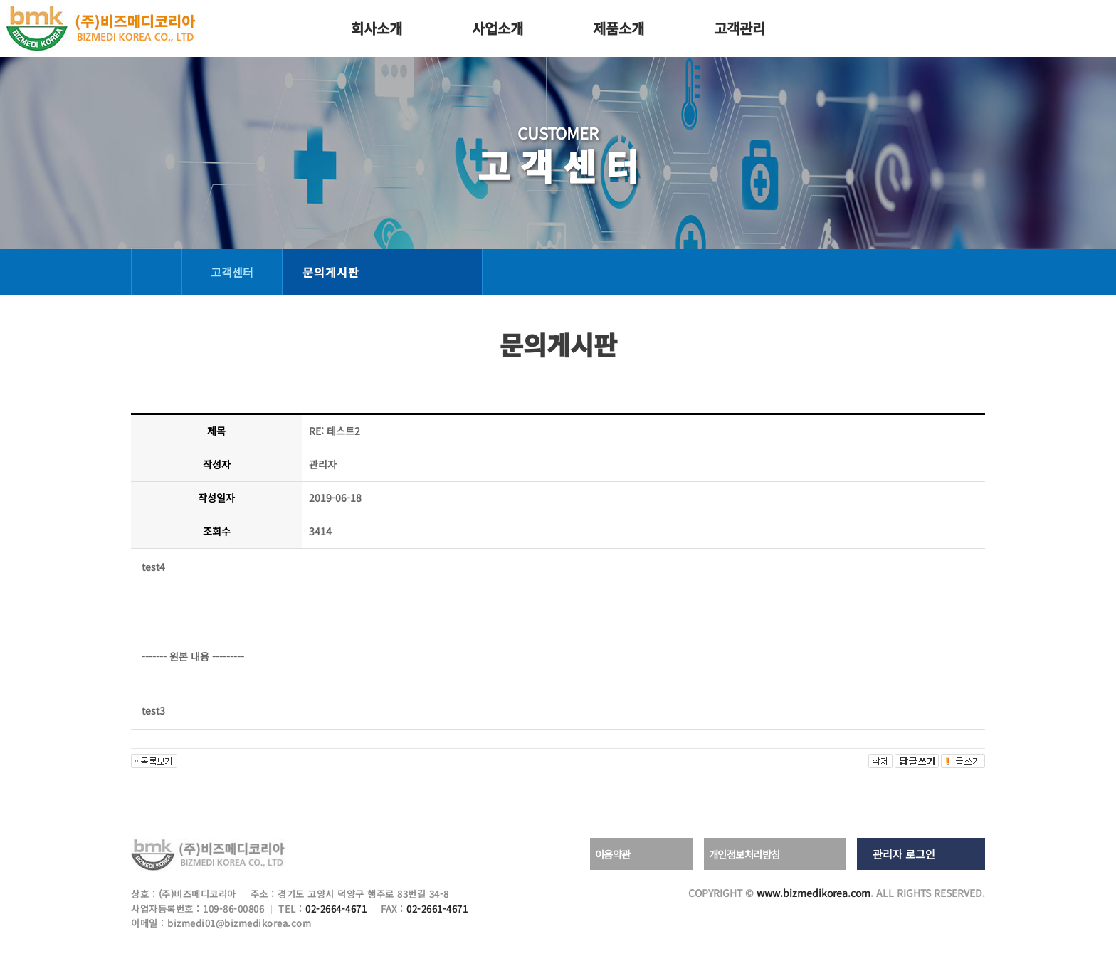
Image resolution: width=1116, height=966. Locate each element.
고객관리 (739, 28)
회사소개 (376, 28)
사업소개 (497, 28)
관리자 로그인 (904, 853)
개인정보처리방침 (759, 853)
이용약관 (626, 853)
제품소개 (618, 28)
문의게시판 (330, 271)
